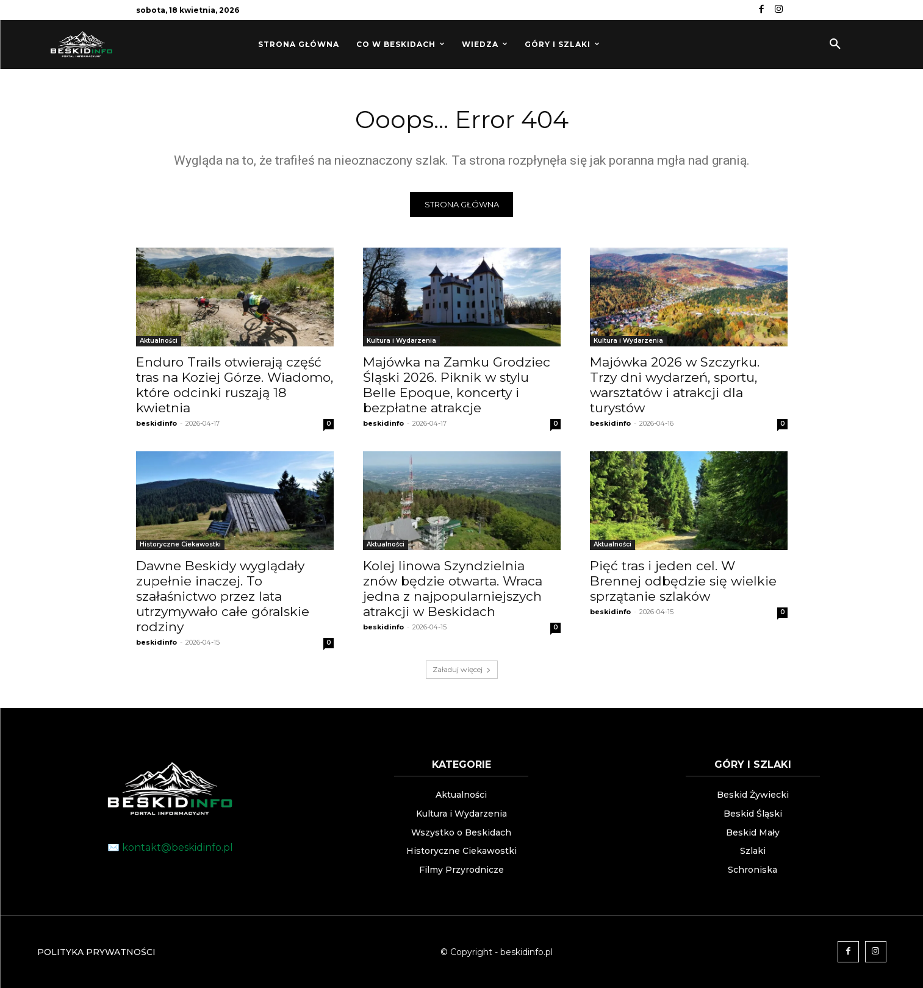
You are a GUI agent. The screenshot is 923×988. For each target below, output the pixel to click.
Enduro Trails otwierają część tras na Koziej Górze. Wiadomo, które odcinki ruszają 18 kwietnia (234, 385)
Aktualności (159, 341)
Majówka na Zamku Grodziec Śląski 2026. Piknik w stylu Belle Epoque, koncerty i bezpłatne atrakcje (456, 385)
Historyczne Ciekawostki (180, 545)
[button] (835, 44)
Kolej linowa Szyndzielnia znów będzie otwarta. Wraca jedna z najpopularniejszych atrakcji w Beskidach (452, 589)
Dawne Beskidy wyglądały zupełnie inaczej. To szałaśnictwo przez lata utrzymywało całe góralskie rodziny (222, 597)
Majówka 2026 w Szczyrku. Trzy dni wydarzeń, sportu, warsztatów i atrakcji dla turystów (675, 385)
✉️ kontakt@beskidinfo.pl (170, 847)
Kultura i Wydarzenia (401, 341)
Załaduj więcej (462, 670)
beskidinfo (156, 424)
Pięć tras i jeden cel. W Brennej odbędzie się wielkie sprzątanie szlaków (683, 581)
